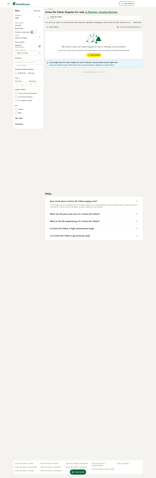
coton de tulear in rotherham (51, 471)
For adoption (31, 65)
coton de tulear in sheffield (50, 467)
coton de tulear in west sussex (103, 469)
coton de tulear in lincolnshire (77, 463)
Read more (137, 58)
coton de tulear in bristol (24, 463)
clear (38, 81)
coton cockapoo (123, 463)
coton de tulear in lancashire (76, 467)
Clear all (37, 46)
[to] (36, 174)
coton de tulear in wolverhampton (98, 464)
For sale (20, 65)
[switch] (33, 77)
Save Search (52, 63)
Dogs (17, 55)
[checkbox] (16, 91)
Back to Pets (20, 51)
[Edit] (40, 135)
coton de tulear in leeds (49, 463)
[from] (22, 174)
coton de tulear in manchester (26, 467)
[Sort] (130, 63)
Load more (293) (34, 127)
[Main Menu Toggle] (8, 4)
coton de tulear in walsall (24, 471)
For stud (20, 69)
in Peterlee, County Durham (101, 47)
